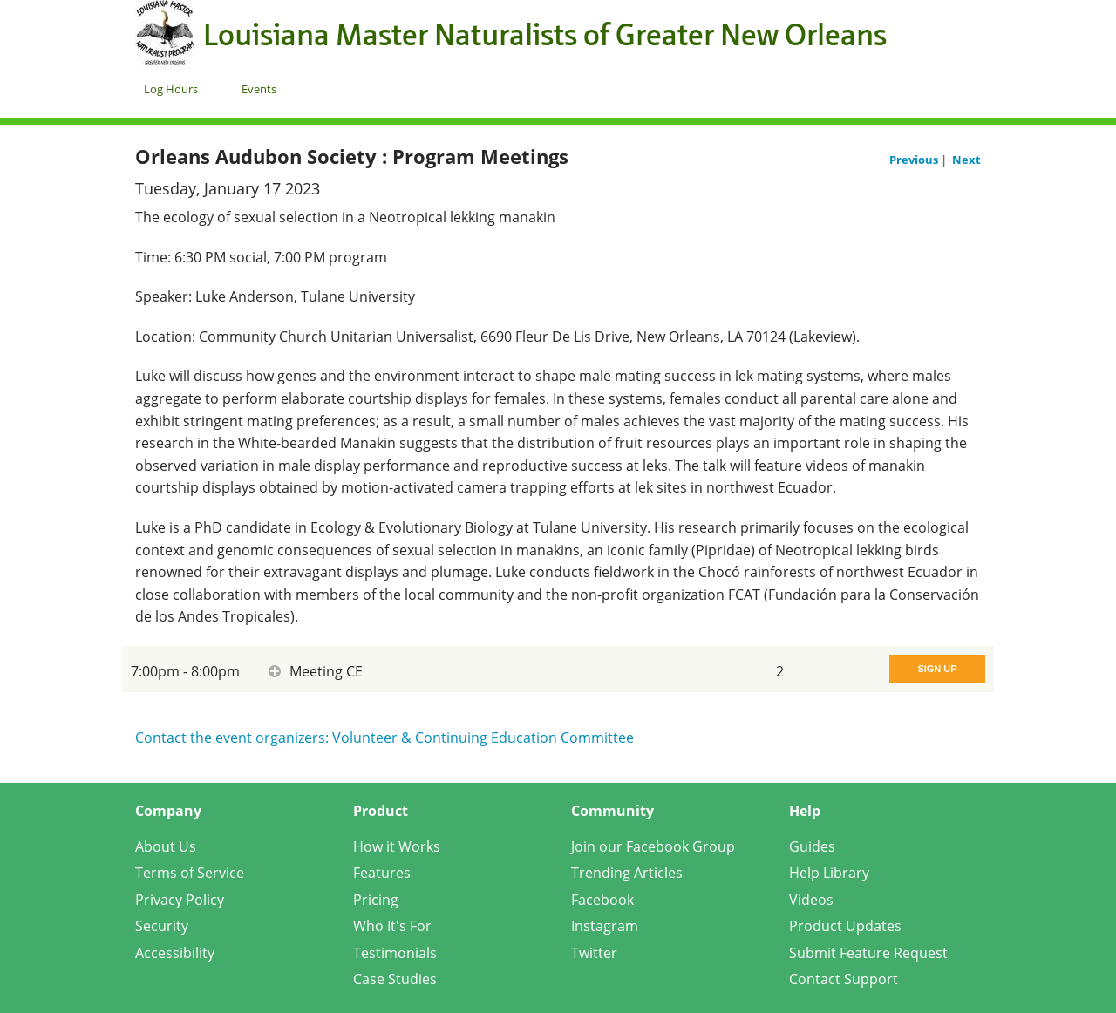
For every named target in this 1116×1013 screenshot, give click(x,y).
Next (966, 159)
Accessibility (174, 952)
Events (259, 89)
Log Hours (171, 89)
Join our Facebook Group (653, 846)
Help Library (829, 872)
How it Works (396, 846)
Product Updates (845, 925)
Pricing (375, 899)
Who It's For (392, 925)
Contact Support (843, 979)
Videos (811, 899)
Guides (812, 846)
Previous (915, 159)
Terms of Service (189, 872)
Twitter (594, 952)
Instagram (604, 925)
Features (382, 872)
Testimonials (395, 952)
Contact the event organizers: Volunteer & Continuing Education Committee (384, 737)
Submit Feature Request (868, 952)
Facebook (602, 899)
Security (161, 925)
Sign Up (936, 668)
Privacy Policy (179, 899)
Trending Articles (627, 872)
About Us (165, 846)
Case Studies (395, 979)
